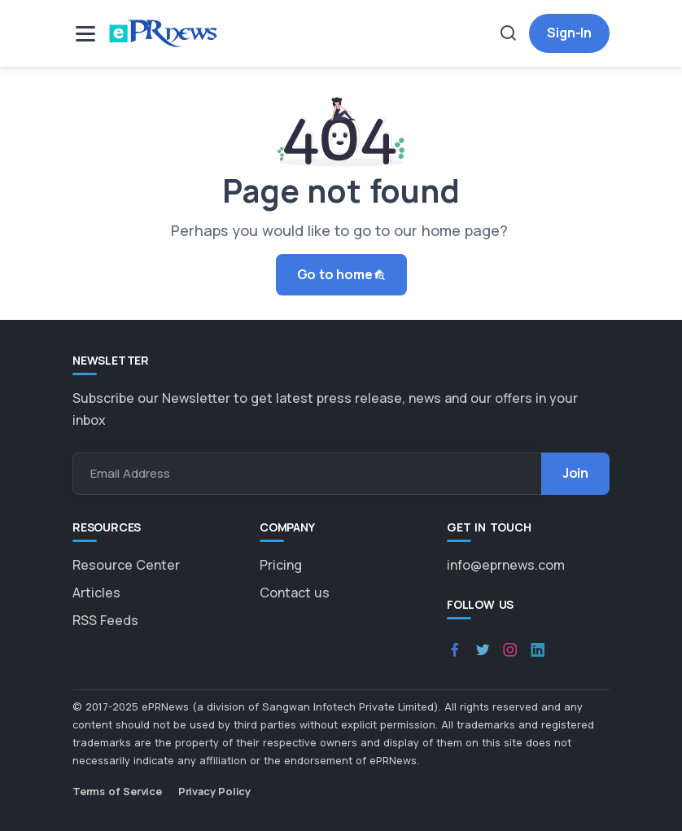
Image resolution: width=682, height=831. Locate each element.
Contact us (295, 592)
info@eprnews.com (506, 565)
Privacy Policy (214, 791)
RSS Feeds (105, 620)
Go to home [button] (341, 274)
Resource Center (126, 565)
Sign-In (569, 33)
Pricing (281, 565)
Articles (96, 592)
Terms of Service (117, 791)
